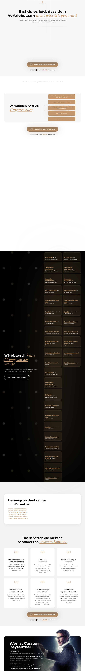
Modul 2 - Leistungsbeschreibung (17, 512)
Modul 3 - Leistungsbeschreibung (17, 516)
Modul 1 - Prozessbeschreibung (17, 510)
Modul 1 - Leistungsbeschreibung (17, 508)
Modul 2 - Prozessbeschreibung (17, 514)
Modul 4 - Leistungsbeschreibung (18, 518)
